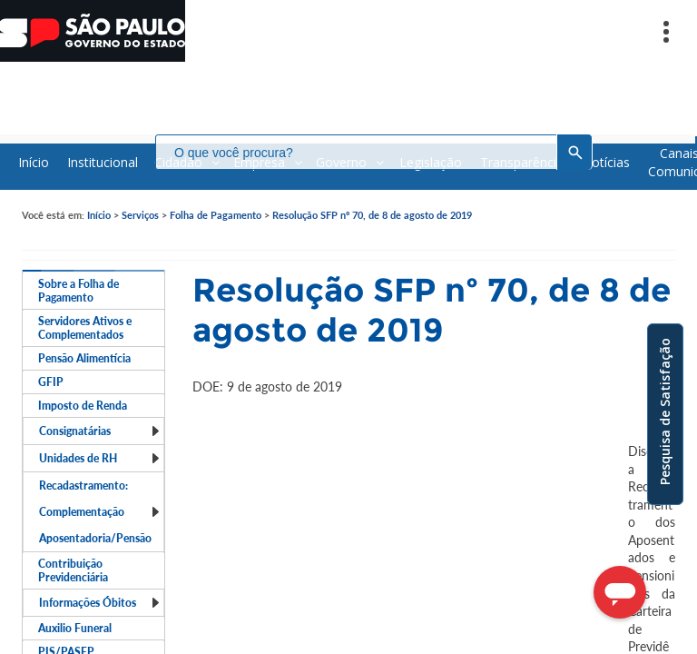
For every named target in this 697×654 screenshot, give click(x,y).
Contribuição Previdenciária (73, 570)
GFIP (51, 382)
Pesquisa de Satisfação (664, 411)
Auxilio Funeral (75, 628)
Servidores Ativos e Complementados (85, 328)
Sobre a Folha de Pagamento (78, 290)
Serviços (140, 215)
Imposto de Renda (82, 405)
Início (99, 215)
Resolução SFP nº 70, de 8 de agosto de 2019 (372, 215)
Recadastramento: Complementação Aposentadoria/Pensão (100, 512)
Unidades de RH (100, 458)
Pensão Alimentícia (84, 358)
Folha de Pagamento (215, 215)
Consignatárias (100, 431)
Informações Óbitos (100, 602)
